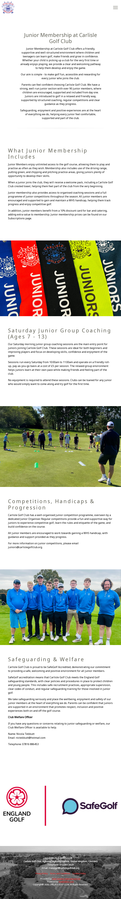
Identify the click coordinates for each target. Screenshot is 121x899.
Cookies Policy (79, 873)
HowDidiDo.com (66, 881)
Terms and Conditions (60, 873)
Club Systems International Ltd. (66, 878)
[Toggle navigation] (115, 7)
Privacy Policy (41, 873)
